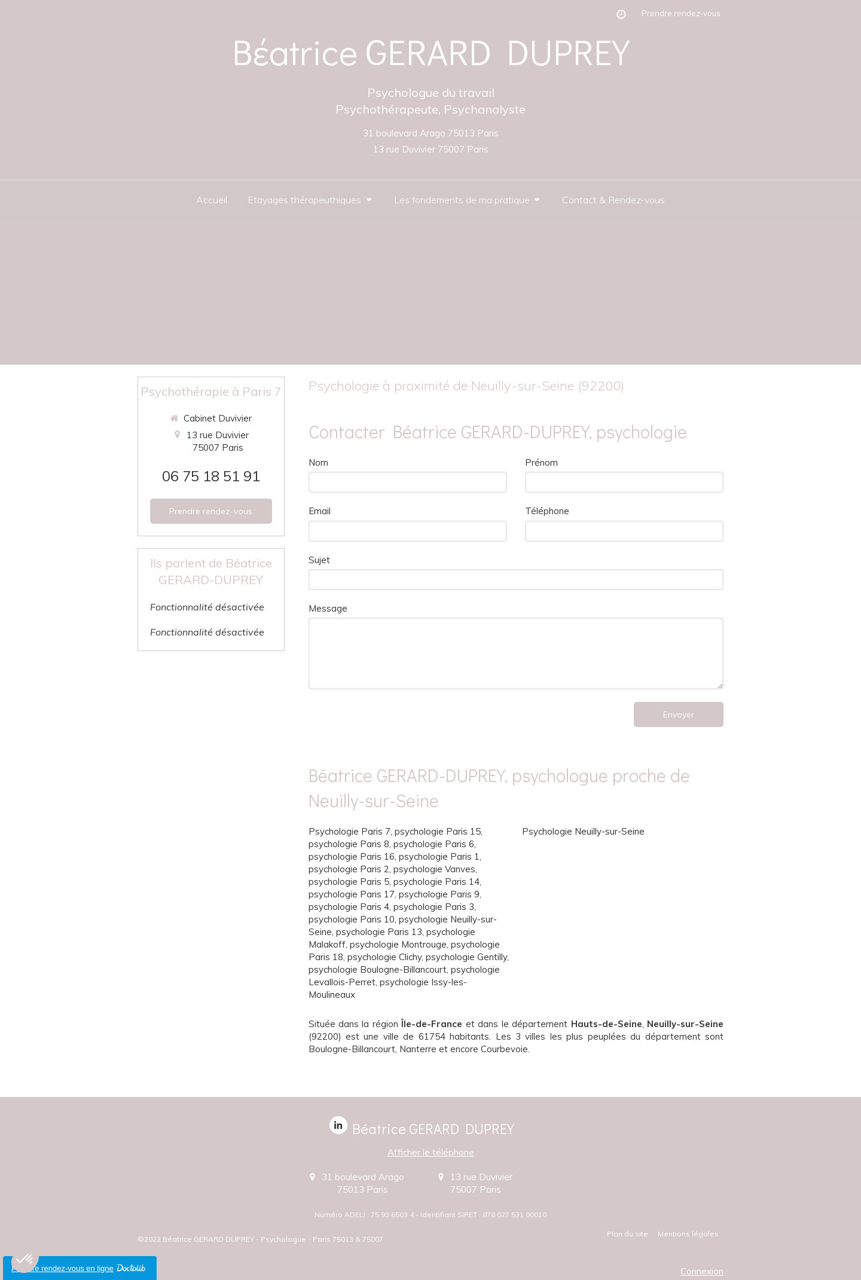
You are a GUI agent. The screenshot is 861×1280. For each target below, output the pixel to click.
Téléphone (547, 511)
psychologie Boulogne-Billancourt (378, 969)
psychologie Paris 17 (352, 894)
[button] (25, 1259)
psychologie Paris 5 (349, 881)
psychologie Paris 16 (352, 856)
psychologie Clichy (384, 957)
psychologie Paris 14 (436, 881)
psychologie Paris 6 (433, 844)
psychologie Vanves (434, 869)
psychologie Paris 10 (352, 919)
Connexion (701, 1271)
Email (320, 511)
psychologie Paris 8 (349, 844)
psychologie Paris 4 (349, 906)
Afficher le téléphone (430, 1152)
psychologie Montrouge (398, 944)
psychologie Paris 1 (439, 856)
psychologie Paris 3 (433, 906)
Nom (318, 462)
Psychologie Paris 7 (349, 831)
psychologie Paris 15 (438, 831)
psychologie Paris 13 (379, 931)
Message (328, 608)
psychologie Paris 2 (349, 869)
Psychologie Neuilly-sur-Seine (583, 831)
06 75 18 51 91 (211, 476)
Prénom (541, 462)
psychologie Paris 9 (439, 894)
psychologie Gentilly (466, 957)
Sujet (319, 560)
